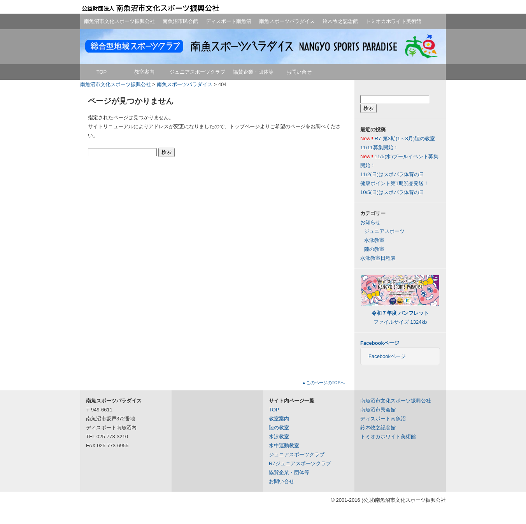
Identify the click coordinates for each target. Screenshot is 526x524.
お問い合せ (299, 72)
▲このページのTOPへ (323, 382)
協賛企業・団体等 (253, 72)
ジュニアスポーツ (384, 231)
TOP (101, 72)
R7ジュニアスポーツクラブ (300, 463)
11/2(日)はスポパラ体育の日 (392, 174)
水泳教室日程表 (378, 258)
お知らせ (370, 222)
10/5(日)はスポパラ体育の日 (392, 192)
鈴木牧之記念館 (340, 21)
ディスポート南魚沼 (228, 21)
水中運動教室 (284, 445)
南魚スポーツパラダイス (287, 21)
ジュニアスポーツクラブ (197, 72)
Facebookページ (379, 343)
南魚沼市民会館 (180, 21)
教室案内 (144, 72)
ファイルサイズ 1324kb (400, 313)
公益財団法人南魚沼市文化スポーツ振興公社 (150, 8)
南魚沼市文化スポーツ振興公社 (119, 21)
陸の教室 (374, 249)
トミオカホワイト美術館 (393, 21)
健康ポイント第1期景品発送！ (394, 183)
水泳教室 (374, 240)
